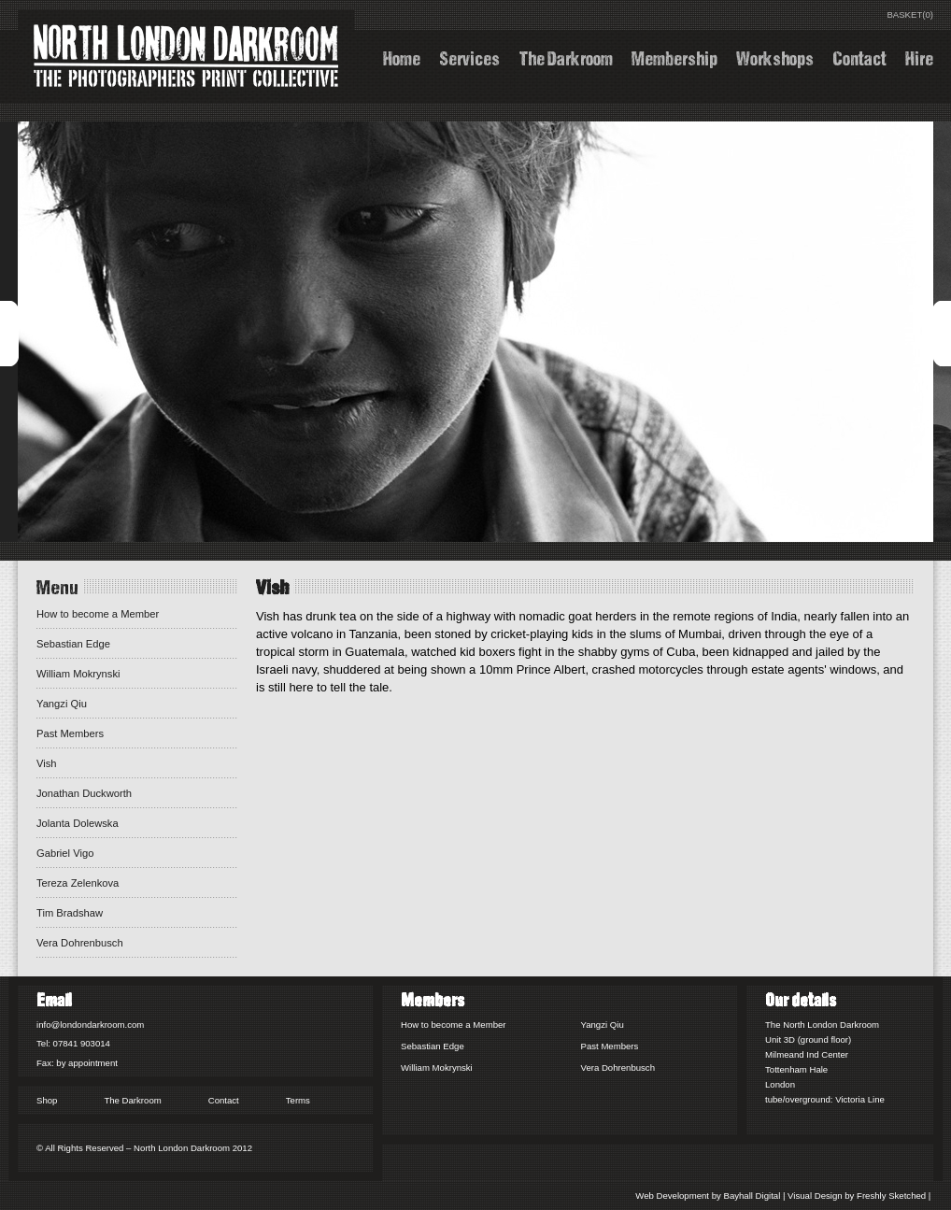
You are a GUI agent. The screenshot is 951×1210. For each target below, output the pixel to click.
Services (469, 56)
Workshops (775, 56)
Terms (298, 1100)
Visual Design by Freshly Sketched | (860, 1195)
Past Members (70, 733)
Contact (859, 56)
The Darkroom (565, 56)
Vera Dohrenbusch (79, 942)
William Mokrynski (78, 673)
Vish (46, 763)
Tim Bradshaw (69, 912)
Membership (674, 56)
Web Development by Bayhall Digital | (710, 1195)
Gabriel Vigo (64, 853)
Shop (46, 1100)
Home (401, 56)
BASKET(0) (910, 14)
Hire (919, 56)
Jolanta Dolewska (77, 823)
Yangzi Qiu (61, 703)
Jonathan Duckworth (84, 793)
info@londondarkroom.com (90, 1024)
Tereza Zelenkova (77, 883)
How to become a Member (97, 613)
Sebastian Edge (73, 643)
